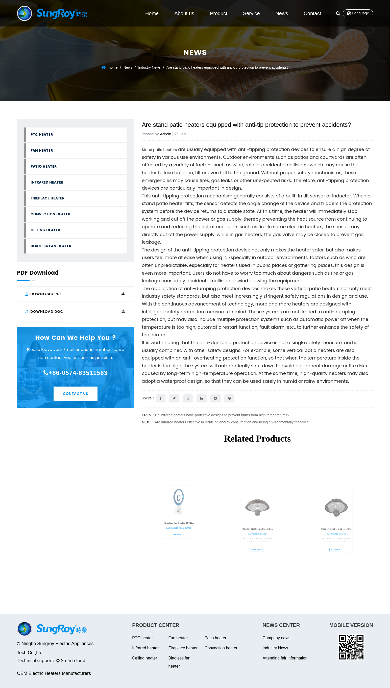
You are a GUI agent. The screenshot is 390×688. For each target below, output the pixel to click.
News (281, 13)
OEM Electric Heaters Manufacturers (54, 673)
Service (251, 13)
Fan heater (42, 151)
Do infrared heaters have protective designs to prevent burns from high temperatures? (222, 415)
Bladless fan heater (51, 246)
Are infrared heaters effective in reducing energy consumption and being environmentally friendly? (231, 422)
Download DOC (75, 311)
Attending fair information (285, 658)
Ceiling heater (45, 230)
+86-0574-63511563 (75, 372)
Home (152, 13)
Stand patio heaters (159, 149)
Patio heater (44, 166)
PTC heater (42, 135)
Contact (312, 13)
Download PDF (75, 293)
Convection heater (50, 214)
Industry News (149, 67)
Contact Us (75, 393)
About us (184, 13)
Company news (276, 638)
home (113, 67)
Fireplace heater (47, 198)
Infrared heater (47, 182)
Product (218, 13)
